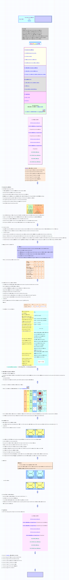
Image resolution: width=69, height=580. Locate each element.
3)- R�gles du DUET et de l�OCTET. (30, 59)
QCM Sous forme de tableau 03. (35, 142)
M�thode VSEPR (40, 106)
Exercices (29, 20)
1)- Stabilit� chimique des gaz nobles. (30, 53)
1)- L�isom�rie (4, 422)
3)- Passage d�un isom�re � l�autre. (30, 89)
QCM (29, 97)
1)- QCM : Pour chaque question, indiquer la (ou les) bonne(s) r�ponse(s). (13, 511)
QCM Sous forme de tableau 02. (35, 139)
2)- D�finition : (26, 85)
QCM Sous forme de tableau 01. (35, 519)
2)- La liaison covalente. (28, 56)
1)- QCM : (26, 97)
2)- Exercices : (26, 100)
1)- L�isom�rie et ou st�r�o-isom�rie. (31, 82)
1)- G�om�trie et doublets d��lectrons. (31, 71)
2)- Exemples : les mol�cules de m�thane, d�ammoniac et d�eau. (35, 74)
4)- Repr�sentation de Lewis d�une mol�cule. (32, 62)
